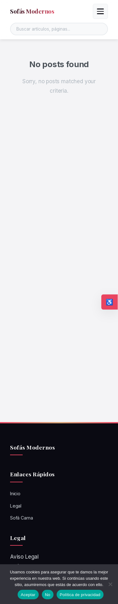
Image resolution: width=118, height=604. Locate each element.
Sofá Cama (21, 517)
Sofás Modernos (32, 11)
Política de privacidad (80, 594)
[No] (110, 584)
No (47, 594)
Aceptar (28, 594)
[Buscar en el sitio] (59, 29)
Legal (15, 505)
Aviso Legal (24, 557)
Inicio (15, 493)
